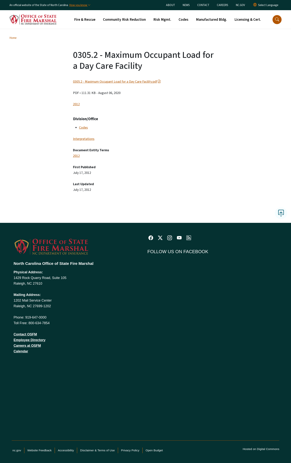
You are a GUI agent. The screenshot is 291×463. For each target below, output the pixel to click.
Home (13, 38)
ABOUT (170, 5)
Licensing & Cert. (247, 19)
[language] (268, 5)
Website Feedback (39, 450)
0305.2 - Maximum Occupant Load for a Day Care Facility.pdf (117, 81)
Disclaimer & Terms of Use (97, 450)
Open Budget (154, 450)
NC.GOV (240, 5)
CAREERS (222, 5)
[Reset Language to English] (255, 5)
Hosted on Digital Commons (261, 449)
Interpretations (83, 139)
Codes (183, 19)
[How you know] (80, 5)
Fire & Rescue (84, 19)
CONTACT (203, 5)
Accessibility (66, 450)
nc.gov (16, 450)
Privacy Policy (130, 450)
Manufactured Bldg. (211, 19)
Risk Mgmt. (162, 19)
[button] (277, 19)
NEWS (186, 5)
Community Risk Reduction (124, 19)
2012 (76, 104)
